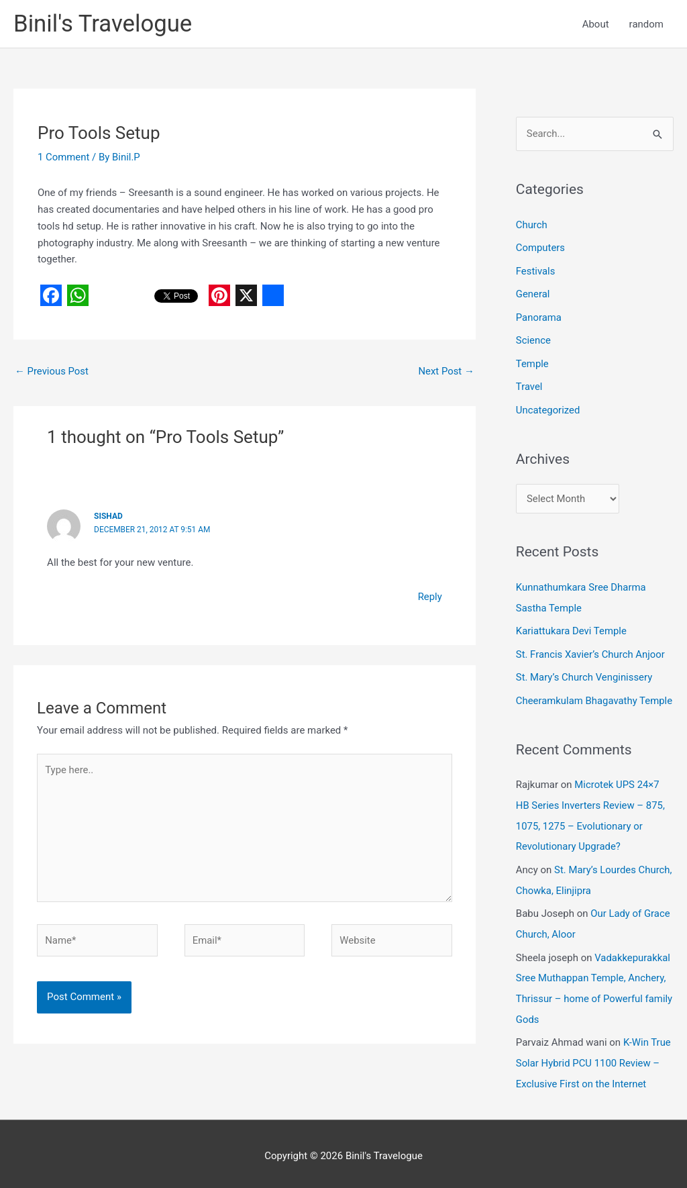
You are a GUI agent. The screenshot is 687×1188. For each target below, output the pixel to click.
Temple (532, 361)
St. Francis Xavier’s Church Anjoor (591, 648)
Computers (541, 248)
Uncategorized (548, 406)
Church (531, 225)
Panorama (539, 315)
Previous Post (52, 372)
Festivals (536, 270)
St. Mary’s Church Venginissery (584, 671)
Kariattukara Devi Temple (571, 626)
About (595, 24)
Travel (529, 384)
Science (533, 338)
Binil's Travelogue (103, 24)
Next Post (446, 372)
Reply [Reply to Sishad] (429, 597)
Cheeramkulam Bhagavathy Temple (595, 694)
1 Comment (64, 157)
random (646, 24)
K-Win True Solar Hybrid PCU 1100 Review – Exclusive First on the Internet (594, 1049)
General (533, 293)
